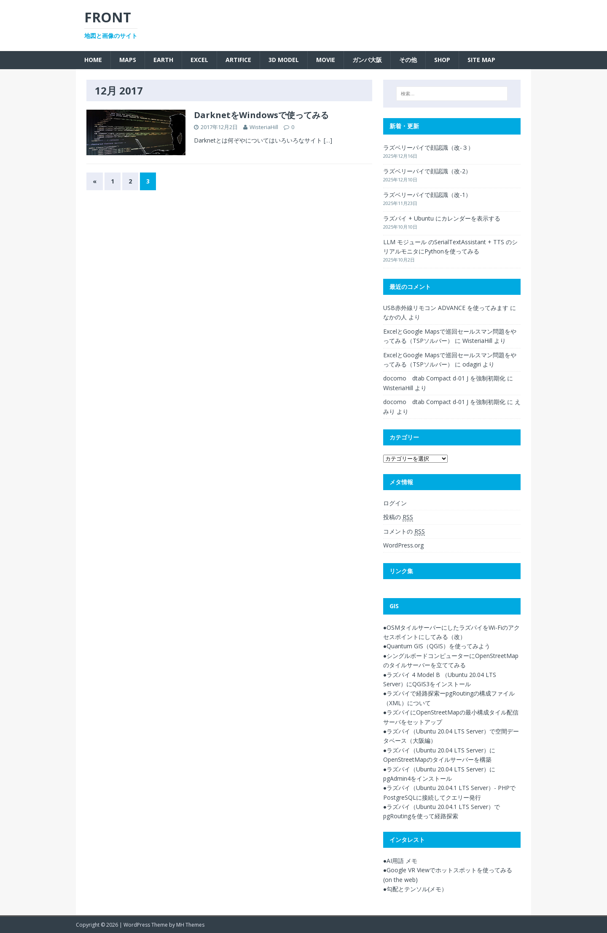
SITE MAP (481, 60)
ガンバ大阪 (367, 60)
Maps (127, 60)
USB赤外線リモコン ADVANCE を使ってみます (445, 308)
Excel (199, 60)
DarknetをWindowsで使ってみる (261, 115)
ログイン (395, 503)
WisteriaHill (264, 127)
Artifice (238, 60)
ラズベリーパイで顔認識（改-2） (427, 171)
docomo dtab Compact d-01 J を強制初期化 (444, 378)
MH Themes (190, 924)
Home (93, 60)
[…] (328, 140)
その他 (408, 60)
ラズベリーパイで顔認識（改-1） (427, 195)
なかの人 (395, 317)
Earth (163, 60)
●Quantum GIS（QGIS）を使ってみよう (436, 646)
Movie (325, 60)
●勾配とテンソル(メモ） (415, 889)
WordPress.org (403, 545)
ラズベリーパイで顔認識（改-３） (428, 147)
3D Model (284, 60)
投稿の (398, 517)
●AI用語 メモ (400, 861)
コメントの (404, 531)
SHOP (442, 60)
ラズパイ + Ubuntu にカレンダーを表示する (441, 218)
